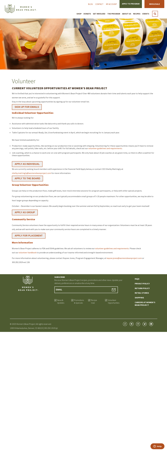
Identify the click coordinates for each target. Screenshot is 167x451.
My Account (111, 4)
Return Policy (142, 288)
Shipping (139, 297)
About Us (126, 14)
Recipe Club (94, 301)
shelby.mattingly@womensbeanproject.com (31, 173)
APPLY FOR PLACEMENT (29, 235)
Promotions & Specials (79, 301)
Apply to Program (130, 4)
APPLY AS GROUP (25, 212)
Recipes (136, 14)
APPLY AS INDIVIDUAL (27, 164)
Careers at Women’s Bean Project (145, 303)
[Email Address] (86, 289)
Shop (79, 14)
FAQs (137, 279)
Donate (87, 14)
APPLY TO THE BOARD (27, 178)
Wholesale (154, 4)
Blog (90, 4)
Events (145, 14)
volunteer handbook (27, 252)
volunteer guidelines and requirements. (105, 148)
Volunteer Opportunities (113, 301)
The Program (113, 14)
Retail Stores (142, 293)
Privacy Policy (142, 283)
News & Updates (60, 301)
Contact (99, 4)
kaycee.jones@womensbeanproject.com (124, 258)
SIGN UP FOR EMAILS (27, 107)
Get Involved (99, 14)
